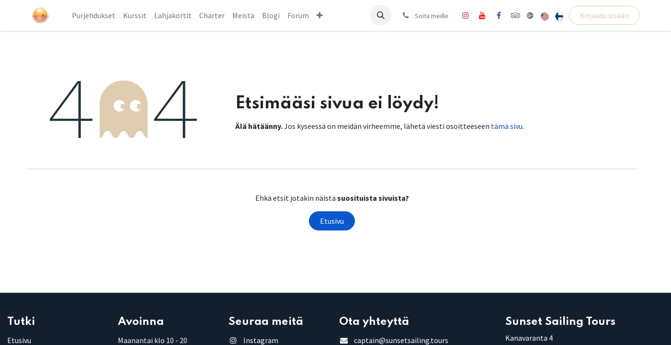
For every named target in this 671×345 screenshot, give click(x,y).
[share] (530, 15)
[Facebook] (499, 15)
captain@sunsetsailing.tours (401, 340)
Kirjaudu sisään (604, 15)
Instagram (260, 340)
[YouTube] (482, 15)
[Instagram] (465, 15)
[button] (380, 15)
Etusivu (332, 221)
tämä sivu (507, 126)
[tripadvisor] (515, 15)
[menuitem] (93, 15)
